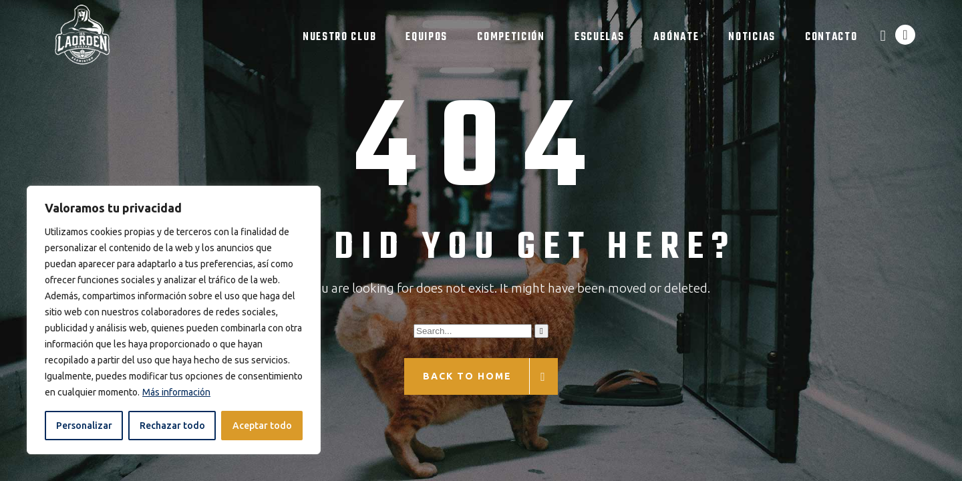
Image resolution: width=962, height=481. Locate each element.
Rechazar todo (172, 425)
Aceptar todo (262, 425)
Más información (176, 392)
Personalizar (84, 425)
